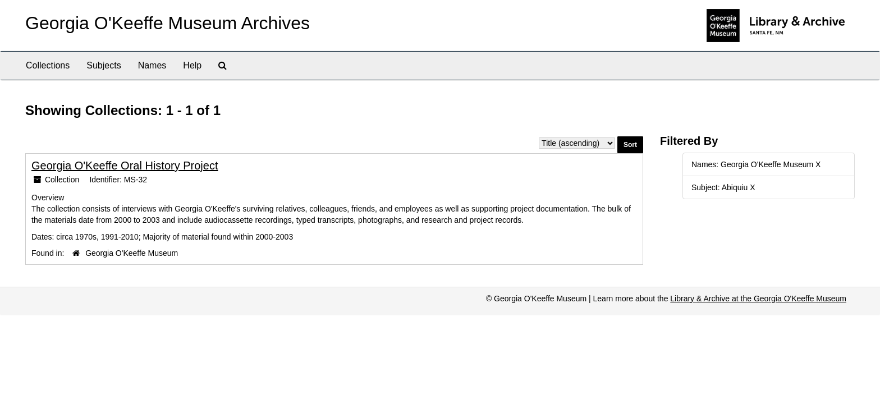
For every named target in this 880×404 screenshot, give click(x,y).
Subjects (103, 65)
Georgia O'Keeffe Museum (131, 253)
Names (152, 65)
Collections (48, 65)
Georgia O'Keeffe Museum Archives (167, 23)
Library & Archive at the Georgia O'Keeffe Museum (758, 298)
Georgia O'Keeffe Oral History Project (124, 165)
